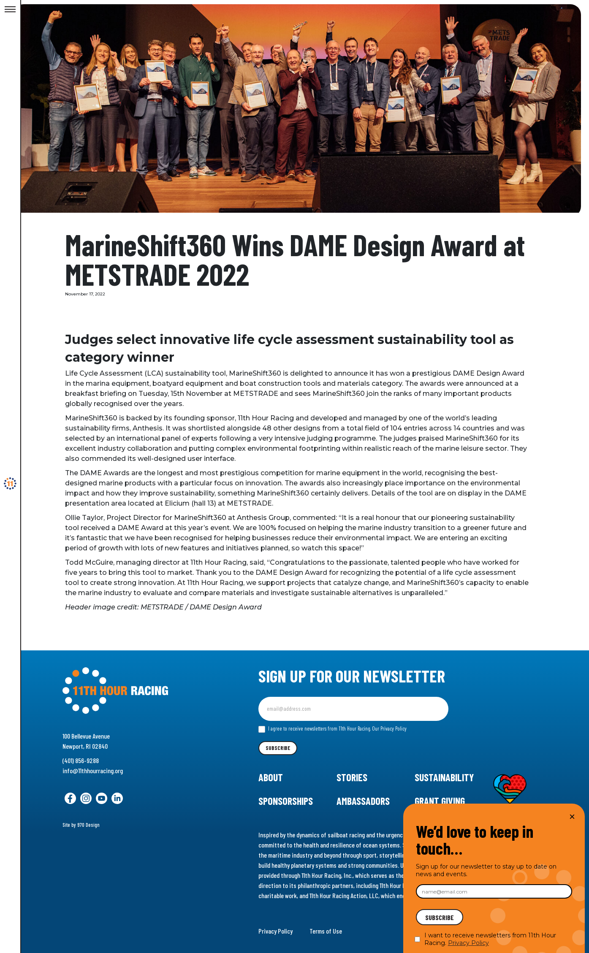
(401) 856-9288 (80, 760)
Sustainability (444, 777)
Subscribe (278, 748)
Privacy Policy (275, 931)
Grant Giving (440, 801)
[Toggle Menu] (10, 9)
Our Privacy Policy (389, 728)
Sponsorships (285, 801)
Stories (352, 777)
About (270, 777)
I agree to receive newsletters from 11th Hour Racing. (332, 729)
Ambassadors (363, 801)
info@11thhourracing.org (92, 770)
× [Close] (572, 816)
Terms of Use (325, 931)
